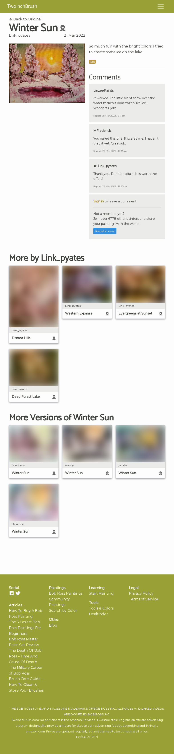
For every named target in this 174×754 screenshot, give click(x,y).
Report (97, 115)
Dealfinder (98, 614)
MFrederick (102, 131)
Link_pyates (19, 35)
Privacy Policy (141, 593)
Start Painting (101, 593)
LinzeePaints (103, 91)
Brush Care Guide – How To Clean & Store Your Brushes (26, 684)
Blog (53, 625)
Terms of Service (143, 599)
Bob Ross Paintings (65, 593)
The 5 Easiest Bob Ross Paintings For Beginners (25, 627)
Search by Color (63, 610)
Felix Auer (83, 737)
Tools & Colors (101, 608)
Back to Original (25, 19)
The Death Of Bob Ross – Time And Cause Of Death (25, 656)
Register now (104, 231)
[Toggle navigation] (160, 6)
